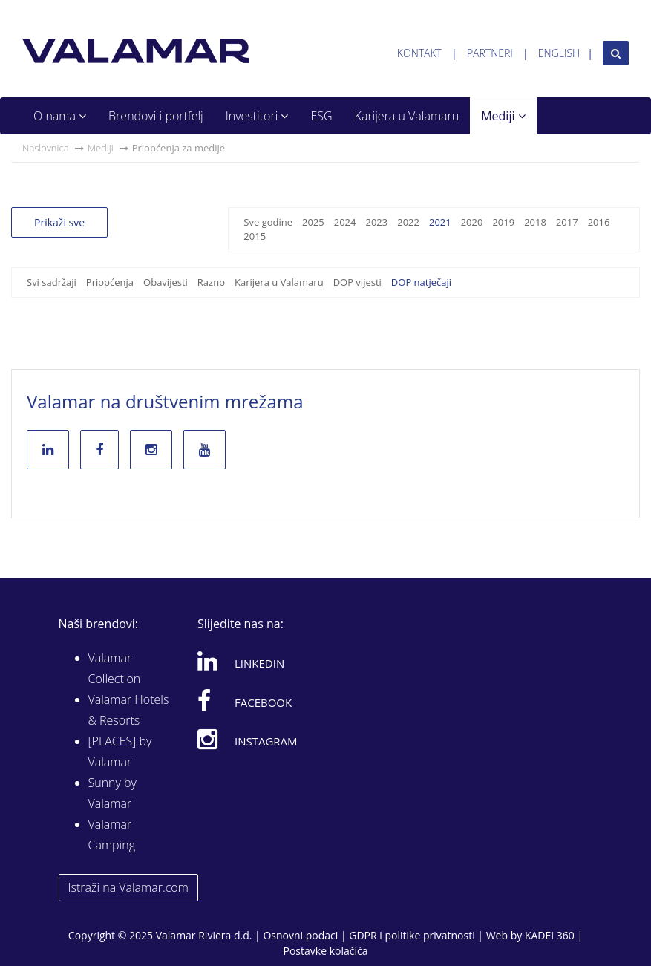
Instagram (247, 739)
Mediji (503, 116)
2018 (535, 222)
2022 (408, 222)
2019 (503, 222)
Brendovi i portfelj (155, 116)
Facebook (244, 700)
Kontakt (419, 53)
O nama (59, 116)
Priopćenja (110, 282)
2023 (376, 222)
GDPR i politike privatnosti (411, 935)
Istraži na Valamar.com (128, 887)
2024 (345, 222)
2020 (472, 222)
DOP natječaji (421, 282)
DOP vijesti (357, 282)
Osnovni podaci (300, 935)
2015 (254, 236)
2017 (567, 222)
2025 (313, 222)
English (559, 53)
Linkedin (240, 661)
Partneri (490, 53)
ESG (321, 116)
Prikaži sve (59, 222)
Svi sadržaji (51, 282)
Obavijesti (165, 282)
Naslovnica (45, 147)
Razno (211, 282)
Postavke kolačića (326, 951)
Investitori (257, 116)
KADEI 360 (550, 935)
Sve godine (267, 222)
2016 (599, 222)
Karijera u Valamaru (407, 116)
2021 (440, 222)
